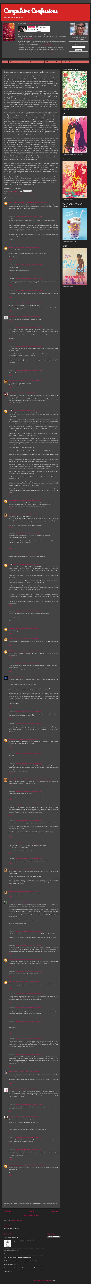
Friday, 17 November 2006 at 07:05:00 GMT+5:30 (25, 514)
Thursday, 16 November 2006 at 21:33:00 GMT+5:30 (29, 303)
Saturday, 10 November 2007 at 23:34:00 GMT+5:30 (35, 1165)
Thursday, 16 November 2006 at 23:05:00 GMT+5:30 (29, 370)
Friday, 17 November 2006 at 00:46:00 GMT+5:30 (22, 393)
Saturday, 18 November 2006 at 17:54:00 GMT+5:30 (29, 820)
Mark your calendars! (9, 1275)
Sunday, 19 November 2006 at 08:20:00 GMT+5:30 (26, 869)
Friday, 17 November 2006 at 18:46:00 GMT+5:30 (28, 723)
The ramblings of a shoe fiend (16, 779)
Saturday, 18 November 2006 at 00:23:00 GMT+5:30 (29, 763)
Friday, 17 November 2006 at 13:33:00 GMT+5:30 (28, 533)
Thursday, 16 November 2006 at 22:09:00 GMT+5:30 (29, 346)
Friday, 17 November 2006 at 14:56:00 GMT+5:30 (25, 564)
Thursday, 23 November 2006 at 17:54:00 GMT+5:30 (24, 1116)
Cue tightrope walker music (11, 1250)
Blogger (54, 1280)
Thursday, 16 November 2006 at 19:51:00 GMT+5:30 (29, 216)
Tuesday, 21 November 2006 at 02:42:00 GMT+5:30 (29, 993)
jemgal (10, 981)
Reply (10, 210)
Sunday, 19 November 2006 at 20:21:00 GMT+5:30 (28, 931)
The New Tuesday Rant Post (11, 1264)
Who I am (12, 62)
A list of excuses (8, 1271)
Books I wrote (56, 62)
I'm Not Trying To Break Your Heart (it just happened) (17, 1257)
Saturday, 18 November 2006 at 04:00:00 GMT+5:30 (38, 779)
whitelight (11, 628)
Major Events (13, 194)
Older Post (54, 1211)
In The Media (66, 62)
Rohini (10, 316)
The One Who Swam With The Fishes (35, 23)
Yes (5, 1253)
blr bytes (11, 247)
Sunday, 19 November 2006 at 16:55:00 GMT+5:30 (25, 902)
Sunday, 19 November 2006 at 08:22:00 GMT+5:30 (26, 891)
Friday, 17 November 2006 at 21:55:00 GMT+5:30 (28, 753)
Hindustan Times (28, 38)
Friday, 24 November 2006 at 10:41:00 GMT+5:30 (28, 1137)
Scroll (51, 51)
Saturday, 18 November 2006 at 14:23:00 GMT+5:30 (29, 805)
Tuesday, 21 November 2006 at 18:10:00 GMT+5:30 (29, 1021)
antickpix (11, 638)
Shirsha (11, 651)
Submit (48, 62)
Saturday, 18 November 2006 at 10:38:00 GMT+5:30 (29, 791)
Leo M (10, 739)
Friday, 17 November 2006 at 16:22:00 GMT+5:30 (26, 651)
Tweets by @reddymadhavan (11, 1228)
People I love (21, 194)
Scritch (10, 514)
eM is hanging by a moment (11, 1237)
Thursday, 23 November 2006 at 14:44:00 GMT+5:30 (29, 1104)
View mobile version (31, 1215)
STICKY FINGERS (14, 202)
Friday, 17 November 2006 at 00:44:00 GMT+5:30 (29, 380)
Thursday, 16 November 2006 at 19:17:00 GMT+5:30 (33, 202)
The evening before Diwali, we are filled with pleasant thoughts (20, 1268)
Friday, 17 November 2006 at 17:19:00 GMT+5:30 (28, 711)
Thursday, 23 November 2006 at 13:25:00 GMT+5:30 (24, 1089)
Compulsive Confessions (30, 10)
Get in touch (39, 62)
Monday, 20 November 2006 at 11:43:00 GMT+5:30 (28, 959)
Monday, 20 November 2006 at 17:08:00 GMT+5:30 (26, 981)
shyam (10, 902)
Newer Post (8, 1211)
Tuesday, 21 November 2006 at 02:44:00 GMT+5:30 (29, 1007)
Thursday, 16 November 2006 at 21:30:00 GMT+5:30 (29, 290)
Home (5, 62)
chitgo (10, 1071)
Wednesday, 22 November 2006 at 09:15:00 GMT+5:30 (26, 1071)
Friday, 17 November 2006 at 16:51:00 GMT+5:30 (28, 663)
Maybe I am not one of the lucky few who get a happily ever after (20, 1260)
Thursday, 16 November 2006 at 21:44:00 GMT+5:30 (26, 316)
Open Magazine (48, 44)
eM (9, 410)
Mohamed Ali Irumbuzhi (15, 1165)
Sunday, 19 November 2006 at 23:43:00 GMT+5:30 (28, 945)
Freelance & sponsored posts (26, 62)
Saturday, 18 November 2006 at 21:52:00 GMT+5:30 (29, 858)
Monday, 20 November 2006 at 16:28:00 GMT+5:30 (29, 971)
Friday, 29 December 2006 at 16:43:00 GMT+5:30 (28, 1149)
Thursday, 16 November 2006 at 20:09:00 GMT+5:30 (27, 247)
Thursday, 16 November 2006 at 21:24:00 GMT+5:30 (29, 278)
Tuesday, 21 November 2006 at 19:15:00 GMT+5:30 (29, 1038)
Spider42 (11, 677)
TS (9, 1116)
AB (9, 1089)
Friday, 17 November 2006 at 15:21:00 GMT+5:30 (28, 611)
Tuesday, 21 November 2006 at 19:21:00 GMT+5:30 (29, 1054)
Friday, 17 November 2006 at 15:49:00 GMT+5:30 (27, 628)
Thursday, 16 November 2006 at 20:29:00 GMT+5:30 (29, 264)
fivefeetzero (12, 500)
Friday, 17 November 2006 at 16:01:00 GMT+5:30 (26, 638)
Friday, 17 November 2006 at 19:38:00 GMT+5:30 (25, 739)
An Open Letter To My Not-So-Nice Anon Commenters (25, 1241)
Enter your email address (78, 44)
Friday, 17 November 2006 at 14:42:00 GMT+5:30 (28, 554)
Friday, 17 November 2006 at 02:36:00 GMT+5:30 (28, 500)
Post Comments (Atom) (17, 1220)
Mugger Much (12, 380)
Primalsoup (12, 959)
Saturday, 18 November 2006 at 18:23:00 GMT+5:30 (29, 843)
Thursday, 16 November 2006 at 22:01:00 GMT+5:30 (29, 327)
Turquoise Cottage (29, 194)
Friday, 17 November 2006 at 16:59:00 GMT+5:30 (26, 677)
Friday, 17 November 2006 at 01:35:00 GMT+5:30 (25, 410)
